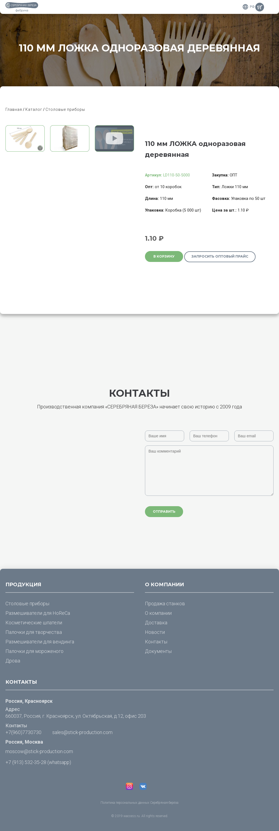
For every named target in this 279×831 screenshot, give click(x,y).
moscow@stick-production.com (39, 751)
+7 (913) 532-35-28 (25, 762)
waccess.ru (131, 816)
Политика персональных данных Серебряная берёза (139, 803)
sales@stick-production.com (82, 732)
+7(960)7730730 (23, 732)
